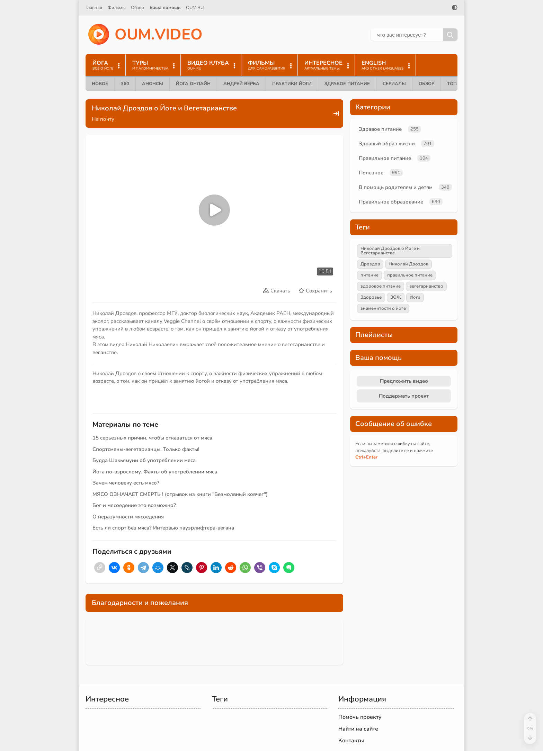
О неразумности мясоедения (128, 516)
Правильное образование (391, 201)
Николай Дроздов (408, 264)
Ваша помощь (165, 7)
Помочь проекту (360, 717)
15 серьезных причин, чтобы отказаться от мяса (152, 437)
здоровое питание (380, 286)
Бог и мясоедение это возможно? (134, 505)
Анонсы (152, 84)
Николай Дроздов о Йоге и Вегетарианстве (390, 250)
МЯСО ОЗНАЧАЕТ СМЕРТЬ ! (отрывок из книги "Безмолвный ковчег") (180, 494)
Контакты (351, 740)
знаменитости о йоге (383, 308)
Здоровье (371, 297)
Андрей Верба (241, 84)
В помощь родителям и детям (396, 187)
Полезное (371, 172)
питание (369, 275)
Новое (100, 84)
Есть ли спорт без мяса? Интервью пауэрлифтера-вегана (163, 527)
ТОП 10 (455, 84)
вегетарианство (426, 286)
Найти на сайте (358, 729)
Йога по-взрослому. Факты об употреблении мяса (154, 471)
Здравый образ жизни (387, 143)
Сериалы (394, 84)
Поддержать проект (404, 395)
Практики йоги (292, 84)
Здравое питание (347, 84)
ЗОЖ (395, 297)
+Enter (366, 457)
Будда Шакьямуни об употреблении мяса (144, 460)
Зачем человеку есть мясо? (125, 482)
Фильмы (116, 7)
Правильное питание (385, 158)
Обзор (137, 7)
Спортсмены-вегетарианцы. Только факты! (145, 449)
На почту (103, 119)
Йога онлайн (193, 84)
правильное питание (410, 275)
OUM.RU (195, 7)
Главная (94, 7)
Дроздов (370, 264)
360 (125, 84)
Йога (415, 297)
